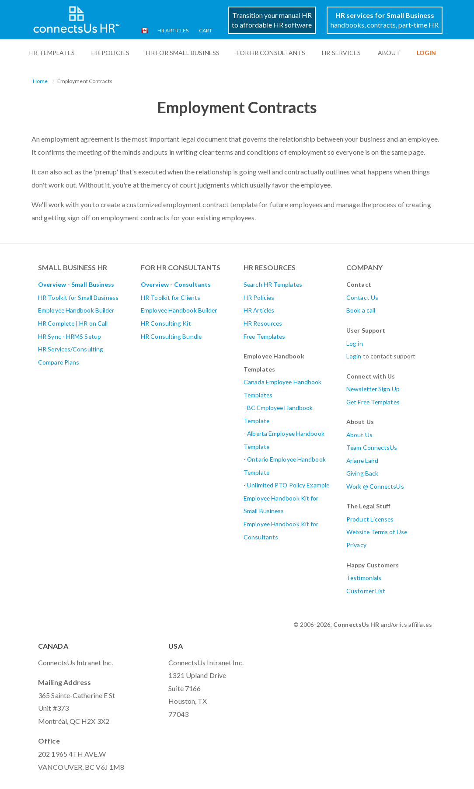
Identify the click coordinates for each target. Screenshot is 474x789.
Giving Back (362, 473)
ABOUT (389, 52)
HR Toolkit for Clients (170, 297)
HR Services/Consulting (70, 349)
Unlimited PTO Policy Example (288, 485)
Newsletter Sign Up (373, 389)
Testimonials (363, 577)
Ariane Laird (362, 460)
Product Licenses (370, 519)
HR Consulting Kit (166, 323)
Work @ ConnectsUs (375, 486)
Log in (354, 343)
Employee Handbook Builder (76, 310)
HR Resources (263, 323)
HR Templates (52, 52)
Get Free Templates (373, 402)
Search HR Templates (273, 284)
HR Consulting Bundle (171, 336)
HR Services (341, 52)
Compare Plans (58, 362)
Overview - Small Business (76, 284)
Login (354, 356)
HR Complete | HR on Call (73, 323)
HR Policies (110, 52)
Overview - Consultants (176, 284)
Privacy (356, 545)
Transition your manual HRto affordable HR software (272, 20)
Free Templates (264, 336)
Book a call (360, 310)
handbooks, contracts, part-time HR (385, 20)
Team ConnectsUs (371, 447)
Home (40, 81)
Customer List (365, 590)
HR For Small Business (183, 52)
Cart (205, 30)
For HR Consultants (271, 52)
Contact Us (362, 297)
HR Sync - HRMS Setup (69, 336)
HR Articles (172, 30)
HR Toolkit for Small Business (78, 297)
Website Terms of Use (376, 531)
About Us (359, 434)
